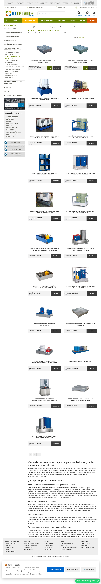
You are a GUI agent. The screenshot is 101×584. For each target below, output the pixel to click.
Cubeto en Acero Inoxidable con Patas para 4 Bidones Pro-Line (44, 437)
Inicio (31, 27)
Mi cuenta (87, 13)
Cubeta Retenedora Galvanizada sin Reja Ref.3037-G (80, 324)
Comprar (56, 68)
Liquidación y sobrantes (69, 547)
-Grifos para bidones (13, 69)
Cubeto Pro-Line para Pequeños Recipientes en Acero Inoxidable (44, 287)
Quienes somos (10, 551)
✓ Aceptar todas (55, 569)
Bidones (9, 121)
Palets (6, 91)
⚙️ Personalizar (88, 569)
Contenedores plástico (13, 36)
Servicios (61, 20)
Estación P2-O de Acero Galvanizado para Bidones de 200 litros (80, 174)
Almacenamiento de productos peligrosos (46, 27)
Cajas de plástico (11, 40)
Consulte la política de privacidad (12, 108)
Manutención (49, 545)
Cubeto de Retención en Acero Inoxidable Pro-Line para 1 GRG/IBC (44, 399)
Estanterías (49, 543)
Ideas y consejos (47, 20)
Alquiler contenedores (13, 95)
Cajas (46, 541)
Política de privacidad (12, 541)
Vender (92, 20)
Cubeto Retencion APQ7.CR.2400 (80, 361)
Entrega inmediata (16, 149)
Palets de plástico (87, 547)
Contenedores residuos (13, 32)
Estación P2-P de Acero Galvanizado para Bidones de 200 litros (80, 212)
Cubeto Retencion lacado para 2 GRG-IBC (80, 98)
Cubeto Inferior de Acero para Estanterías (45, 324)
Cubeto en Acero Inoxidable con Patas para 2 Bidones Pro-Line (80, 249)
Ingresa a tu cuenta (30, 545)
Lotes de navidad (66, 549)
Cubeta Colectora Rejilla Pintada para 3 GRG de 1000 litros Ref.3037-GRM (44, 136)
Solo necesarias (72, 569)
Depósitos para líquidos (13, 44)
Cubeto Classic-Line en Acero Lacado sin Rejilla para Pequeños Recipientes (44, 249)
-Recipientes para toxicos (14, 67)
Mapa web (27, 541)
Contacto (79, 13)
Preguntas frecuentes (31, 543)
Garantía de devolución (16, 146)
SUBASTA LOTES (30, 20)
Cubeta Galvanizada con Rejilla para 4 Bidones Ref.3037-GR (44, 61)
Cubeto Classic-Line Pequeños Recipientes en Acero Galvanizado (44, 362)
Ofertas (72, 20)
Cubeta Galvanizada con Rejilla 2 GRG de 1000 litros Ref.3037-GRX (44, 212)
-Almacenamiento (11, 64)
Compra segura (16, 142)
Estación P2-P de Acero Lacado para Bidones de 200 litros (80, 136)
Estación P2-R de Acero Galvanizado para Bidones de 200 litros (80, 287)
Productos (15, 20)
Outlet (82, 20)
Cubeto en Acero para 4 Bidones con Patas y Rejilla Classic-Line (80, 399)
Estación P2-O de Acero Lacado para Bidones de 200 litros (44, 174)
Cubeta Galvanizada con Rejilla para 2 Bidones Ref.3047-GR (80, 61)
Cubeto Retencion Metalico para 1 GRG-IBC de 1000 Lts (45, 99)
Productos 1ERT (10, 28)
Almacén (7, 87)
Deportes (84, 541)
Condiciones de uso (11, 543)
